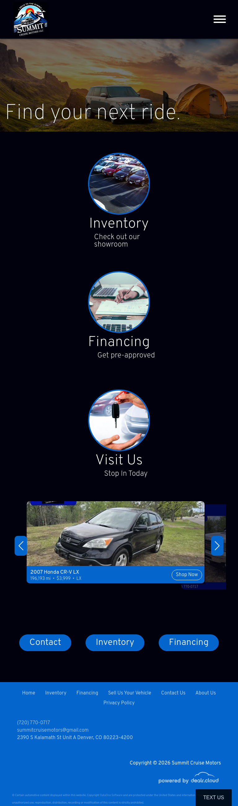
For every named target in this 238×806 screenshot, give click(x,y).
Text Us (213, 797)
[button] (21, 547)
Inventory (119, 224)
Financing (119, 343)
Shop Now (163, 586)
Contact (45, 645)
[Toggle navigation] (220, 19)
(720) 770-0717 (33, 723)
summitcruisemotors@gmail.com (53, 730)
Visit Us (119, 462)
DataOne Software (111, 795)
